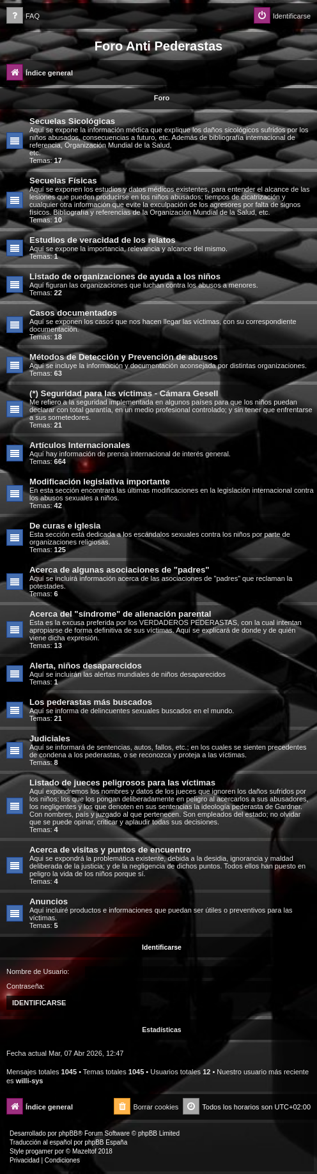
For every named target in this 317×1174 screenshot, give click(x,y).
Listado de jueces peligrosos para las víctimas (122, 782)
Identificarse (162, 947)
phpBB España (105, 1142)
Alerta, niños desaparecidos (85, 665)
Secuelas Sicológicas (72, 121)
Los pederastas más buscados (90, 702)
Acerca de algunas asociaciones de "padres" (119, 570)
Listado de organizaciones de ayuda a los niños (124, 276)
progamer (39, 1151)
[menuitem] (23, 16)
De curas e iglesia (64, 525)
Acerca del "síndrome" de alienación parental (120, 614)
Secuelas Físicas (63, 180)
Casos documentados (73, 313)
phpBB (68, 1133)
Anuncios (48, 901)
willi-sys (29, 1081)
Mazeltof (84, 1151)
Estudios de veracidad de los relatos (102, 240)
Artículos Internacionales (79, 445)
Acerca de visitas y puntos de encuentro (110, 849)
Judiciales (49, 738)
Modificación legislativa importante (99, 481)
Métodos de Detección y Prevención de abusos (123, 357)
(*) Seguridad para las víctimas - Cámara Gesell (123, 393)
